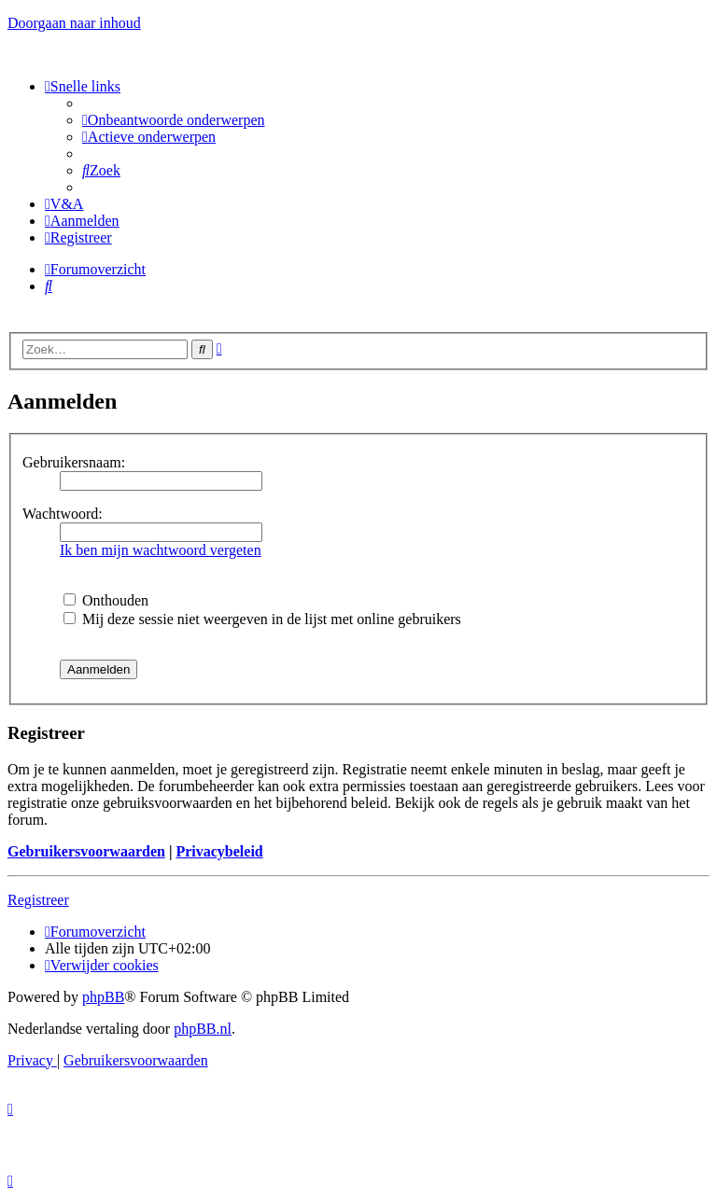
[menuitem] (173, 120)
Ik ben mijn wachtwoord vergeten (160, 550)
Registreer (38, 900)
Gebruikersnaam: (73, 462)
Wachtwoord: (62, 514)
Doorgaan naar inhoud (74, 23)
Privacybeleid (219, 851)
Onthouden (105, 600)
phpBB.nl (203, 1029)
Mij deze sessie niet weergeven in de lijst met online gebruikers (262, 619)
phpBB (103, 997)
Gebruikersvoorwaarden (86, 851)
